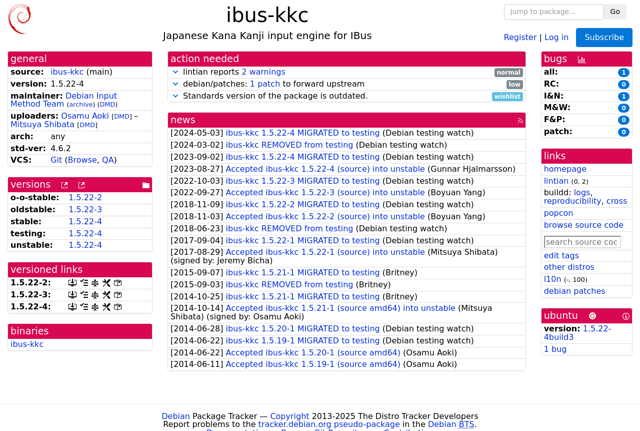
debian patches (575, 291)
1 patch (265, 84)
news (183, 120)
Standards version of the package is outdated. (346, 96)
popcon (559, 213)
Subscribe (604, 37)
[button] (175, 72)
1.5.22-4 (85, 221)
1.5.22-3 (85, 209)
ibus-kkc (67, 72)
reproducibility (573, 201)
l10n (553, 279)
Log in (556, 37)
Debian (176, 416)
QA (108, 160)
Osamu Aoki (85, 116)
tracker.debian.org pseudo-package (329, 424)
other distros (569, 267)
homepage (565, 169)
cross (616, 201)
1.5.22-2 (85, 197)
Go (615, 12)
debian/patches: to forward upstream (346, 84)
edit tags (561, 255)
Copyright (289, 416)
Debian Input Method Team (63, 100)
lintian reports (346, 72)
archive (80, 104)
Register (520, 37)
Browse (82, 160)
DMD (108, 104)
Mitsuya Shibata (42, 124)
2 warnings (264, 72)
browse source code (584, 225)
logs (582, 192)
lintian (556, 181)
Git (56, 160)
